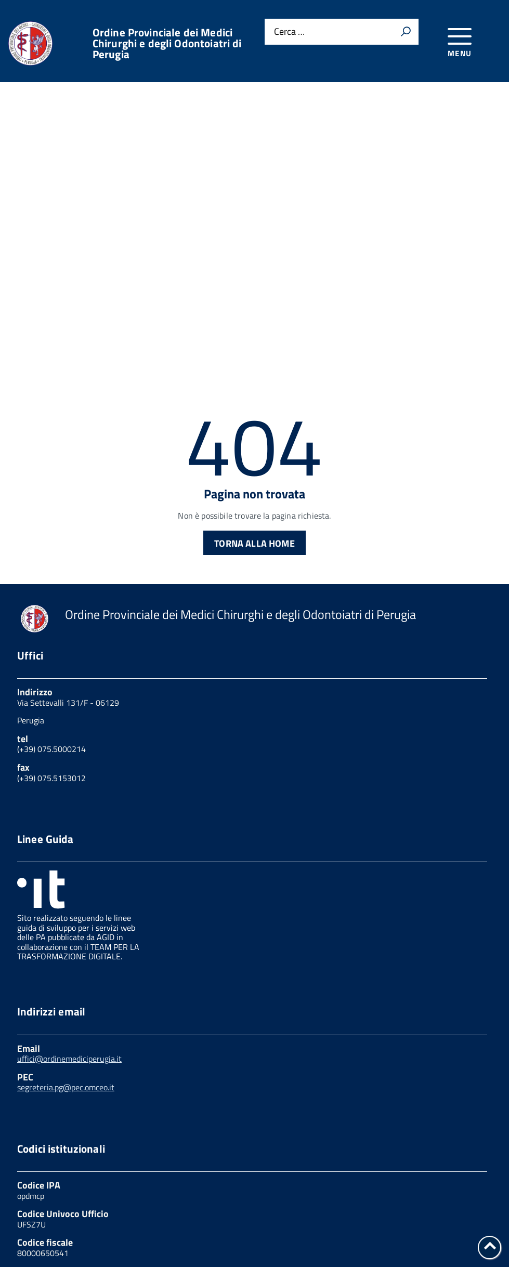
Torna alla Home (254, 461)
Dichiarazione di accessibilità (311, 1233)
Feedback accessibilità (382, 1222)
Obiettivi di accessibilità (183, 1233)
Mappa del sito (418, 1233)
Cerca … (289, 32)
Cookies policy (95, 1222)
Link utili (161, 1222)
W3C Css (97, 1233)
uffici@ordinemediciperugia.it (69, 976)
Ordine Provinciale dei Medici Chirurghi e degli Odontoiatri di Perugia (167, 43)
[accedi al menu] (460, 41)
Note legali (39, 1233)
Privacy (32, 1222)
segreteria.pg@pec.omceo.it (65, 1005)
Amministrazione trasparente (258, 1222)
